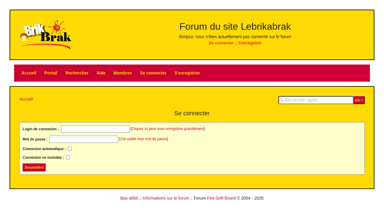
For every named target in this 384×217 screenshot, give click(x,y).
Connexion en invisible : (43, 157)
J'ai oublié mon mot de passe (143, 139)
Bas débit (129, 198)
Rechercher (76, 73)
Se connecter (220, 43)
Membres (123, 73)
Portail (51, 73)
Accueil (28, 73)
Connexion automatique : (44, 149)
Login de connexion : (41, 129)
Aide (101, 73)
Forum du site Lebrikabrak (235, 26)
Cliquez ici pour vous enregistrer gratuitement (167, 129)
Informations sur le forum (165, 198)
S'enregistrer (250, 43)
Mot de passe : (35, 139)
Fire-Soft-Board (221, 198)
